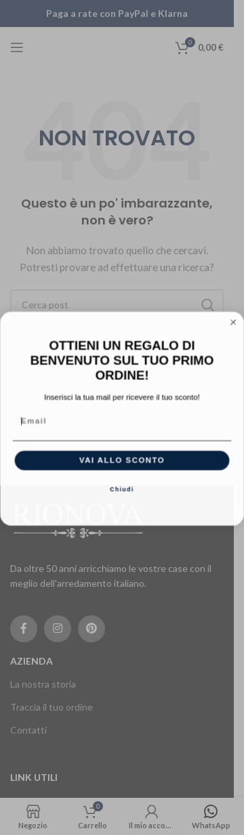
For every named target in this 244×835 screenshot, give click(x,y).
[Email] (122, 427)
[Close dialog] (233, 328)
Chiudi (122, 496)
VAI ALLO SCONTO (122, 466)
